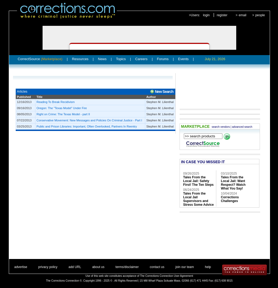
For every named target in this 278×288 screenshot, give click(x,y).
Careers (141, 59)
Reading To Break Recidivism (55, 102)
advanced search (242, 126)
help (208, 267)
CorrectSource (40, 59)
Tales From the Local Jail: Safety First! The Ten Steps (198, 181)
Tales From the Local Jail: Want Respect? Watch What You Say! (233, 182)
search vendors (221, 126)
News (102, 59)
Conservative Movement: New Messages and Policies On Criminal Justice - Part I (89, 120)
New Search (164, 91)
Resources (80, 59)
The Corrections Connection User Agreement (166, 275)
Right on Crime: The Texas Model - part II (63, 114)
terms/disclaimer (127, 267)
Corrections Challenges (230, 199)
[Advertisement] (217, 87)
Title (39, 96)
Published (24, 96)
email (242, 15)
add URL (74, 267)
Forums (163, 59)
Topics (121, 59)
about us (98, 267)
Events (183, 59)
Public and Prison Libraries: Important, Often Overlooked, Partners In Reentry (86, 126)
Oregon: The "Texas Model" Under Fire (61, 108)
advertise (20, 267)
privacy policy (47, 267)
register (222, 15)
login (206, 15)
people (260, 15)
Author (151, 96)
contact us (157, 267)
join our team (184, 267)
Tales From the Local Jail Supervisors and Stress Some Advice (198, 199)
